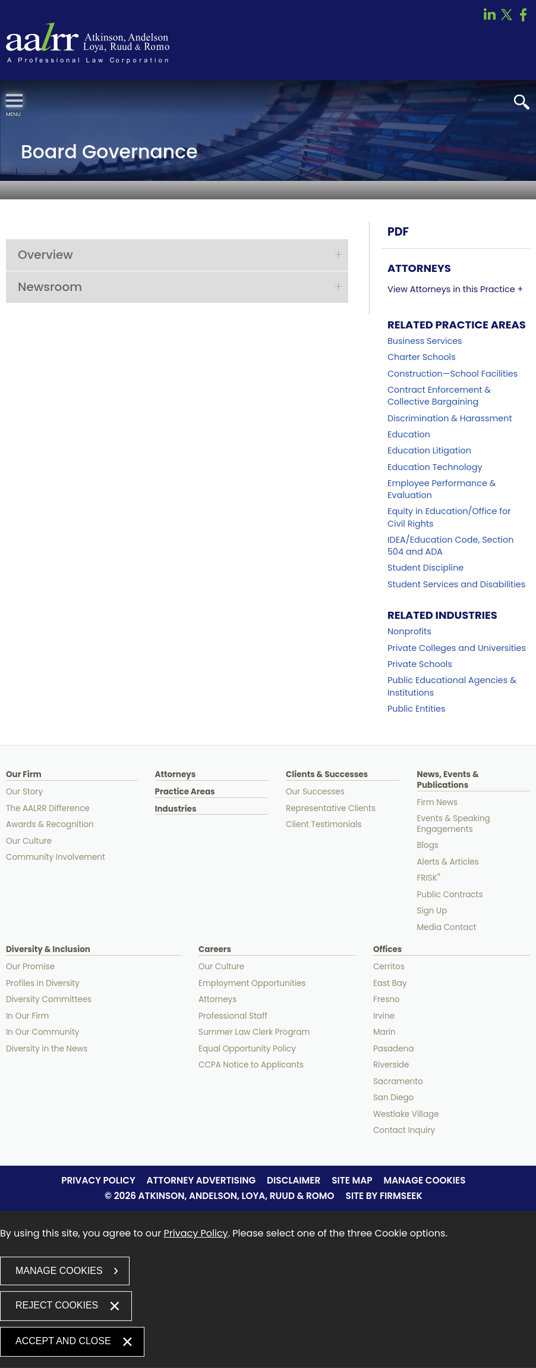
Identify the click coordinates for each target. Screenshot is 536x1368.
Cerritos (389, 966)
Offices (387, 949)
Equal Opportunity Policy (247, 1048)
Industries (176, 809)
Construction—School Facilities (452, 374)
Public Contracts (450, 894)
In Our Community (42, 1032)
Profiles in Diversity (43, 983)
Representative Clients (331, 808)
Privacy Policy (98, 1180)
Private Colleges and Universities (456, 648)
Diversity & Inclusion (48, 949)
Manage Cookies (424, 1180)
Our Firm (24, 774)
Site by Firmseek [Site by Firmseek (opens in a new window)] (384, 1195)
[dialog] (268, 1289)
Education (408, 434)
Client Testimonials (324, 824)
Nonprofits (409, 631)
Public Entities (416, 709)
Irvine (384, 1016)
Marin (384, 1032)
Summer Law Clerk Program (254, 1032)
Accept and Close (63, 1341)
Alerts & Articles (448, 862)
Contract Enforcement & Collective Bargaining (439, 396)
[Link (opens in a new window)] (490, 18)
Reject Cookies (56, 1305)
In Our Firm (27, 1016)
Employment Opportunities (252, 983)
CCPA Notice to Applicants (251, 1064)
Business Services (424, 341)
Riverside (391, 1064)
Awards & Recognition (50, 824)
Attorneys (175, 774)
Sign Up (432, 910)
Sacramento (398, 1081)
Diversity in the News (46, 1048)
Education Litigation (429, 450)
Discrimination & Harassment (449, 418)
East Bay (390, 983)
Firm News (437, 802)
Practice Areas (185, 792)
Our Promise (30, 966)
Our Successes (315, 791)
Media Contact (447, 927)
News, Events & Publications (448, 780)
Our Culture (29, 841)
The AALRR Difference (48, 808)
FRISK (429, 878)
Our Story (24, 791)
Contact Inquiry (404, 1130)
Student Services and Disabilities (456, 584)
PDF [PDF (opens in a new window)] (398, 232)
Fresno (386, 999)
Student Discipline (425, 568)
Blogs (428, 845)
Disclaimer (293, 1180)
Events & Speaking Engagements (453, 824)
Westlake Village (406, 1114)
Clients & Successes (327, 774)
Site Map (352, 1180)
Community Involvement (55, 857)
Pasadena (393, 1048)
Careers (214, 949)
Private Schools (419, 664)
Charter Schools (421, 357)
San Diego (393, 1097)
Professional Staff (232, 1016)
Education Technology (434, 467)
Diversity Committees (49, 999)
